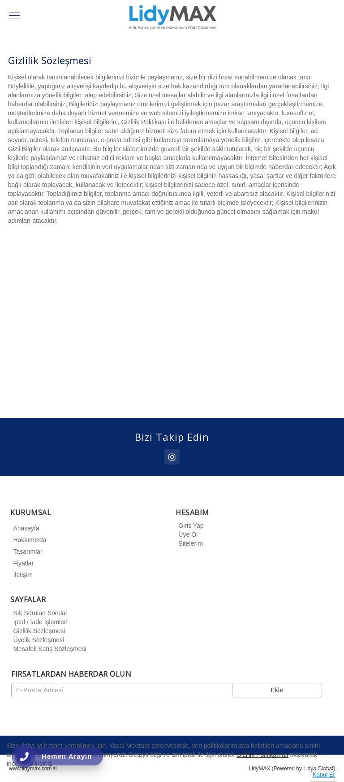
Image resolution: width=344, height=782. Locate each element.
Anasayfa (24, 528)
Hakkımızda (28, 539)
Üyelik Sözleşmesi (37, 640)
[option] (172, 321)
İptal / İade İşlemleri (38, 622)
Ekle (277, 690)
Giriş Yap (189, 525)
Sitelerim (189, 543)
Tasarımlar (26, 551)
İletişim (21, 574)
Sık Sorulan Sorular (38, 613)
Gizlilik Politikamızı (262, 754)
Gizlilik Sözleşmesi (37, 631)
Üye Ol (187, 534)
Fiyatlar (22, 563)
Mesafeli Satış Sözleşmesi (48, 649)
